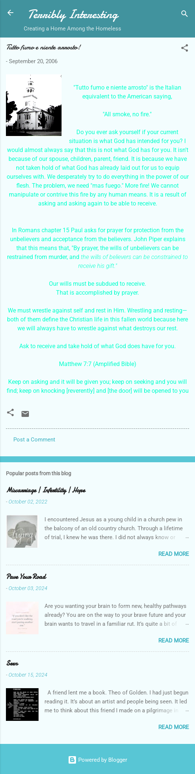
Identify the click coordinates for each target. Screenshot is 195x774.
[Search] (184, 15)
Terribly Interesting (72, 14)
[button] (184, 49)
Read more (173, 554)
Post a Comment (34, 439)
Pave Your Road (26, 577)
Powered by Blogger (97, 760)
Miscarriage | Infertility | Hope (45, 490)
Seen (11, 663)
